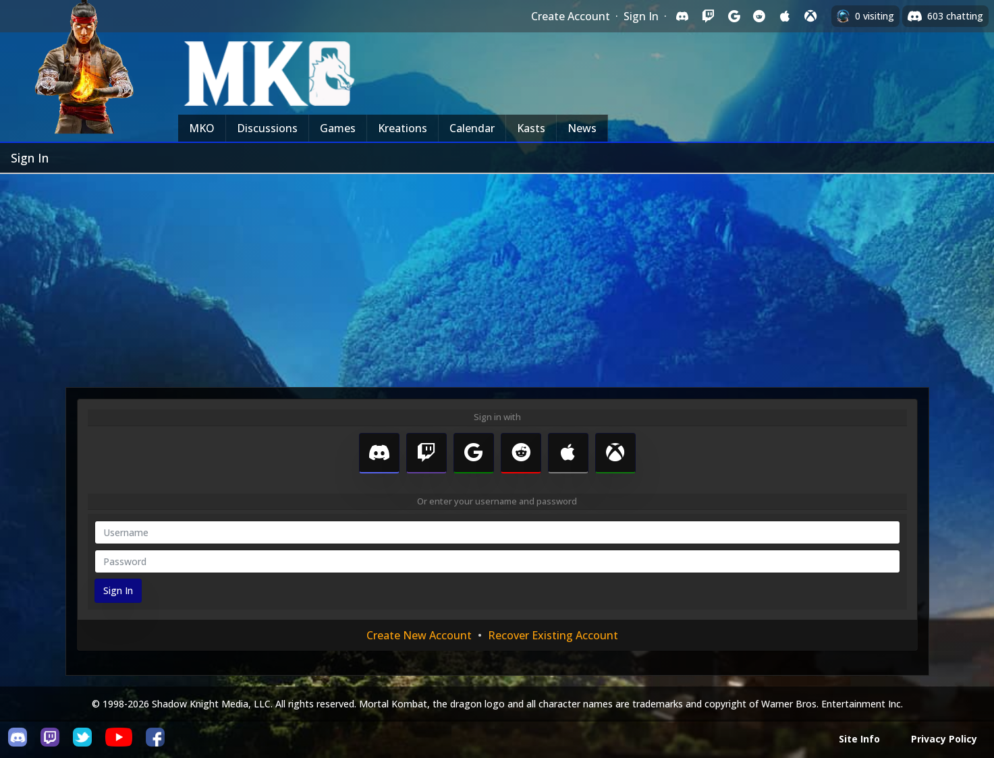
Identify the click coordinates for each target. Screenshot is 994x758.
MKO (202, 128)
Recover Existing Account (553, 635)
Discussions (267, 128)
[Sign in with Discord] (682, 16)
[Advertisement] (497, 275)
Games (338, 128)
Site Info (859, 738)
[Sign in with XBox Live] (810, 16)
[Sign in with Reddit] (759, 16)
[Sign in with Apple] (785, 16)
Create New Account (419, 635)
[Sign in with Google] (733, 16)
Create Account (570, 16)
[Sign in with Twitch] (708, 16)
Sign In (641, 16)
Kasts (531, 128)
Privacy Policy (944, 738)
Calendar (472, 128)
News (582, 128)
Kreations (402, 128)
